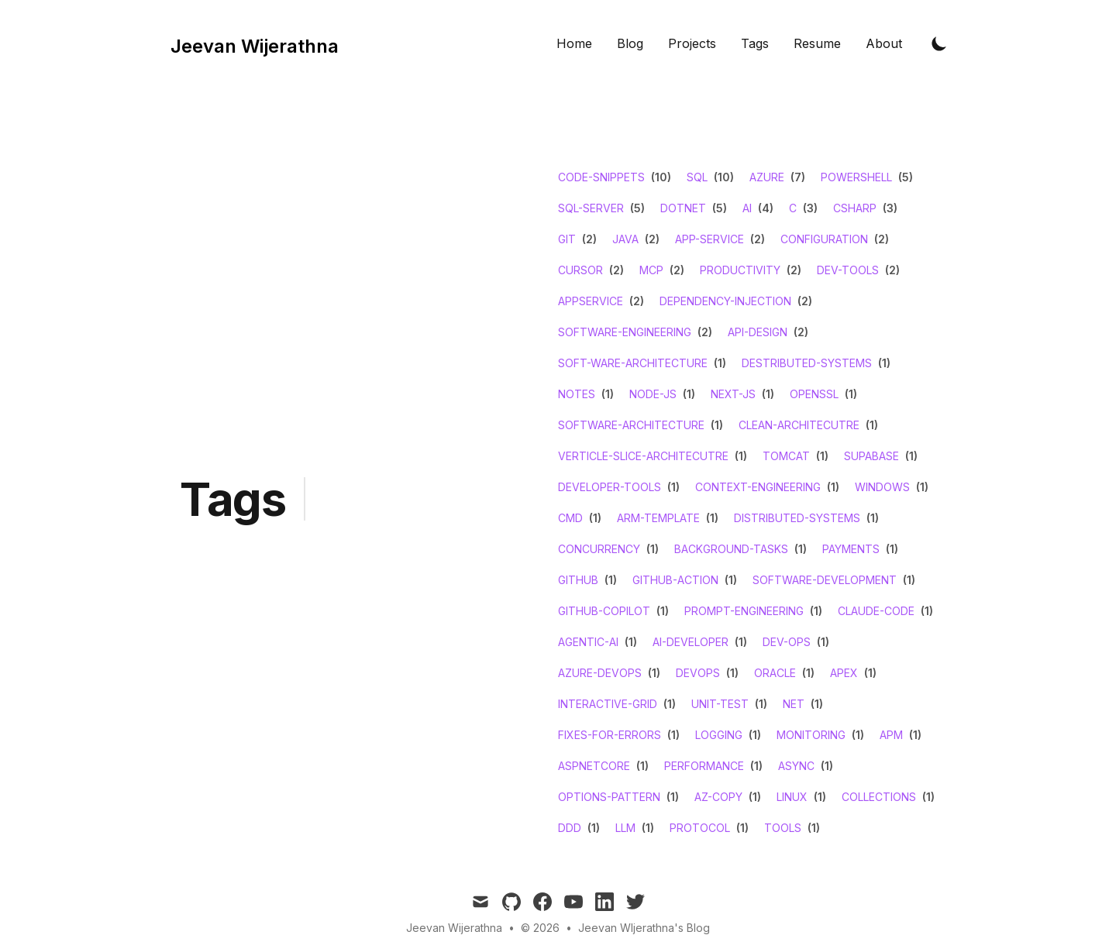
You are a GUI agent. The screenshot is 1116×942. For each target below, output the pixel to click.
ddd (569, 827)
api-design (757, 332)
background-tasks (731, 548)
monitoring (811, 734)
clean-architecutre (799, 424)
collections (879, 796)
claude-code (876, 610)
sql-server (591, 208)
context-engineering (758, 486)
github (578, 579)
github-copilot (604, 610)
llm (625, 827)
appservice (590, 301)
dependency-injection (725, 301)
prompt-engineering (744, 610)
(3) (809, 208)
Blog (630, 43)
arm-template (658, 517)
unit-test (720, 703)
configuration (824, 239)
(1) (718, 363)
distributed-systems (797, 517)
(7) (796, 177)
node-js (653, 394)
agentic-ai (588, 641)
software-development (825, 579)
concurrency (599, 548)
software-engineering (624, 332)
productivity (740, 270)
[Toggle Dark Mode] (939, 43)
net (793, 703)
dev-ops (787, 641)
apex (844, 672)
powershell (856, 177)
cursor (580, 270)
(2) (588, 239)
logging (718, 734)
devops (698, 672)
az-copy (718, 796)
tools (782, 827)
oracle (775, 672)
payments (851, 548)
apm (891, 734)
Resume (817, 43)
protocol (700, 827)
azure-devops (600, 672)
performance (704, 765)
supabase (871, 455)
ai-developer (690, 641)
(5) (904, 177)
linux (792, 796)
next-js (733, 394)
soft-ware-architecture (633, 363)
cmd (570, 517)
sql (697, 177)
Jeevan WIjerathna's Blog (644, 927)
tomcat (786, 455)
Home (574, 43)
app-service (709, 239)
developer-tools (609, 486)
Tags (755, 43)
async (796, 765)
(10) (659, 177)
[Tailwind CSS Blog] (250, 43)
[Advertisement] (431, 510)
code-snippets (601, 177)
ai (747, 208)
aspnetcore (594, 765)
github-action (675, 579)
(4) (764, 208)
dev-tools (848, 270)
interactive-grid (607, 703)
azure (766, 177)
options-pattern (609, 796)
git (567, 239)
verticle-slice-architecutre (643, 455)
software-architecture (631, 424)
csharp (855, 208)
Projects (692, 43)
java (625, 239)
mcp (651, 270)
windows (882, 486)
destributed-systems (807, 363)
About (884, 43)
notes (576, 394)
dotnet (683, 208)
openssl (814, 394)
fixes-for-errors (609, 734)
